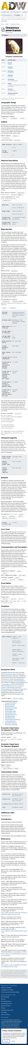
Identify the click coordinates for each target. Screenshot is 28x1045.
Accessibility (4, 1012)
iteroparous (5, 301)
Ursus (23, 614)
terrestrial (5, 137)
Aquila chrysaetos (18, 651)
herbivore (5, 599)
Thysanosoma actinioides (7, 680)
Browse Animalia (5, 997)
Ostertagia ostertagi (10, 716)
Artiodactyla (11, 79)
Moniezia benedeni (19, 679)
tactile (4, 573)
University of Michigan (6, 987)
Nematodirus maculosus (18, 689)
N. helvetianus (4, 690)
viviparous (12, 308)
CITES (3, 807)
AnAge (13, 223)
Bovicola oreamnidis (13, 675)
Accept (6, 1041)
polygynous (14, 270)
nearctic (4, 118)
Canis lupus (8, 622)
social (20, 516)
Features (5, 35)
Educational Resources (6, 1003)
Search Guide (4, 21)
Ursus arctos (16, 642)
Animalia (7, 24)
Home (2, 24)
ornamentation (6, 200)
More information (16, 795)
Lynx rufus (22, 662)
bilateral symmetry (17, 194)
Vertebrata (10, 71)
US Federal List (7, 803)
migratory (12, 516)
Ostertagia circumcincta (10, 685)
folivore (13, 599)
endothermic (21, 192)
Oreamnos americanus (15, 24)
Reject (13, 1041)
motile (4, 516)
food (14, 737)
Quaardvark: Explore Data (7, 1010)
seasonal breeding (18, 301)
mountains (17, 140)
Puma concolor (5, 611)
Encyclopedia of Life (6, 815)
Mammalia (10, 75)
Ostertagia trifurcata (10, 717)
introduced (14, 118)
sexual (4, 308)
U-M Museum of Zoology (7, 990)
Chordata (10, 67)
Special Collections (5, 1005)
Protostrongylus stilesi (21, 682)
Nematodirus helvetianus (11, 724)
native (22, 118)
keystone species (18, 698)
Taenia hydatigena (20, 680)
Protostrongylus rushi (7, 684)
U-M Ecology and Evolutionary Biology (10, 992)
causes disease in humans (10, 768)
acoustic (12, 579)
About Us (3, 999)
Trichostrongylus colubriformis (14, 687)
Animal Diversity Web (14, 12)
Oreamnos (10, 89)
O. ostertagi (20, 685)
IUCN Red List (6, 794)
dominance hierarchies (8, 518)
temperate (15, 135)
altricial (18, 413)
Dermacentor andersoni (12, 674)
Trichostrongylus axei (6, 689)
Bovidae (10, 83)
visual (19, 571)
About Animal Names (6, 1001)
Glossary (3, 1008)
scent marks (22, 575)
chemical (20, 579)
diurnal (21, 514)
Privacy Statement (5, 1014)
